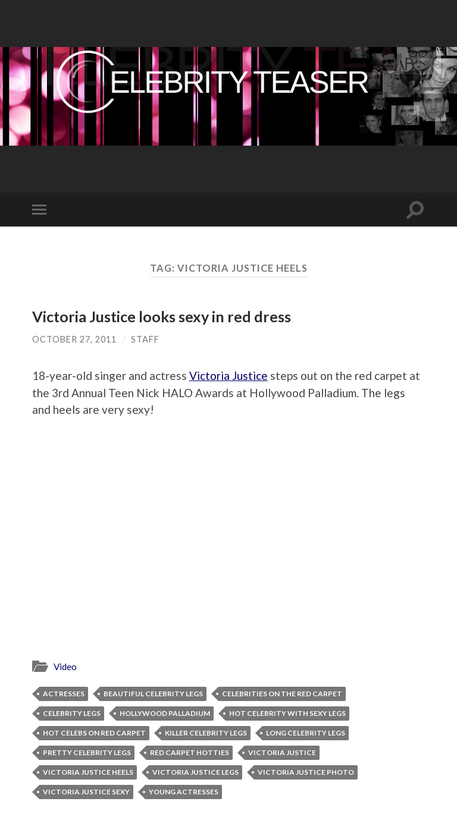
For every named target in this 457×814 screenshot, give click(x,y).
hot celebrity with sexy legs (287, 713)
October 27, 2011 (74, 339)
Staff (145, 339)
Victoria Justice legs (195, 772)
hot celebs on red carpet (94, 732)
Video (65, 666)
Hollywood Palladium (165, 713)
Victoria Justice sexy (86, 791)
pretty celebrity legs (87, 752)
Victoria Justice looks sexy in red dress (161, 316)
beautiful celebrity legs (153, 693)
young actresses (183, 791)
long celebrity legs (305, 732)
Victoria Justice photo (306, 772)
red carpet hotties (189, 752)
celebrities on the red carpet (282, 693)
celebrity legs (72, 713)
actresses (63, 693)
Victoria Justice (228, 375)
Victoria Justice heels (88, 772)
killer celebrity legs (206, 732)
